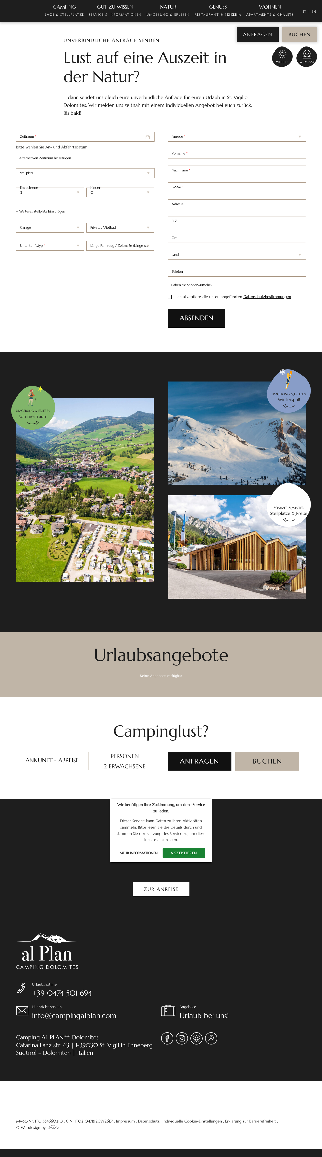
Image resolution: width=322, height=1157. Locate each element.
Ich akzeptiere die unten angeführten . (234, 296)
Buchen (300, 35)
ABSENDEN (196, 318)
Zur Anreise (161, 889)
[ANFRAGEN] (199, 761)
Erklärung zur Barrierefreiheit (250, 1121)
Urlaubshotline (96, 990)
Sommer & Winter (289, 511)
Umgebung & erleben (33, 414)
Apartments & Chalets (270, 10)
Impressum (125, 1121)
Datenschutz (148, 1121)
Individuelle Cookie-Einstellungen (192, 1121)
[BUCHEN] (267, 761)
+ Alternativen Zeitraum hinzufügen (43, 158)
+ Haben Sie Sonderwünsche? (190, 285)
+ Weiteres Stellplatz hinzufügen (40, 211)
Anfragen (257, 35)
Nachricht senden (96, 1013)
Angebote (242, 1013)
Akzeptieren (184, 853)
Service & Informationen (115, 10)
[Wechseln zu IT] (306, 11)
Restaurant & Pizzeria (218, 10)
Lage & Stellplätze (64, 10)
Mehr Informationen (138, 853)
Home (19, 11)
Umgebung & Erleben (168, 10)
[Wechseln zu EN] (314, 11)
